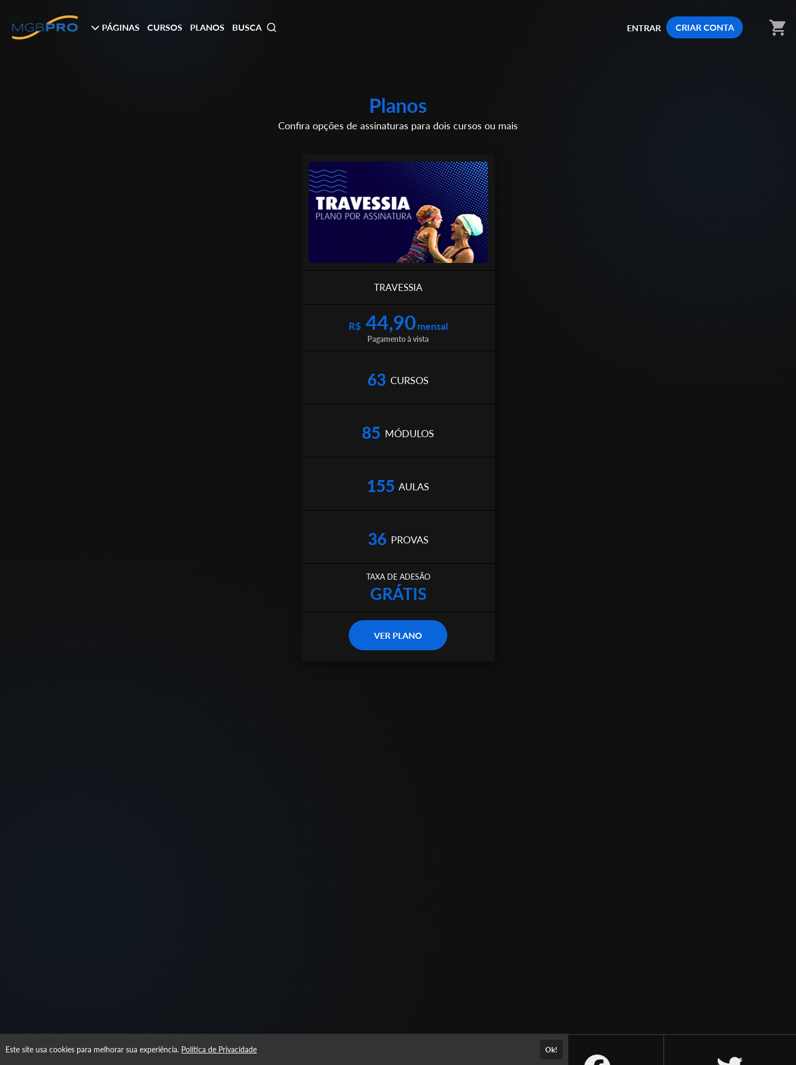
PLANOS (207, 27)
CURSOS (164, 27)
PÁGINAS (115, 27)
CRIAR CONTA (705, 27)
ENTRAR (644, 27)
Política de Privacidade (219, 1049)
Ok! (551, 1049)
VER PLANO (398, 635)
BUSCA (254, 27)
